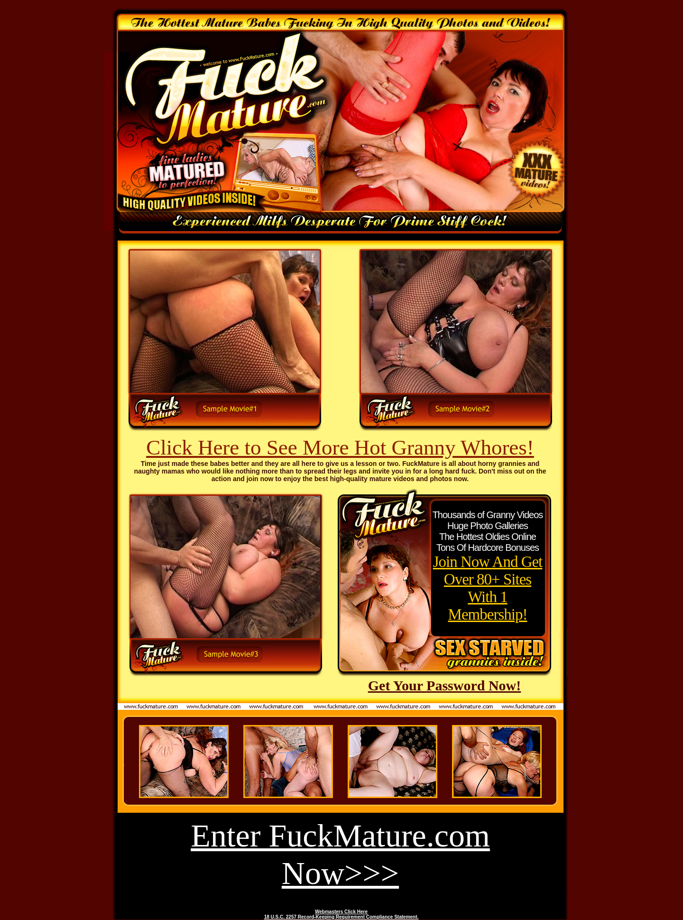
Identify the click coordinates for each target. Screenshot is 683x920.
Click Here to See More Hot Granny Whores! (340, 447)
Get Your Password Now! (444, 685)
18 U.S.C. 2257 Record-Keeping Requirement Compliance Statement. (341, 917)
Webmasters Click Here (341, 911)
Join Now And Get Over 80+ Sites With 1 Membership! (488, 588)
